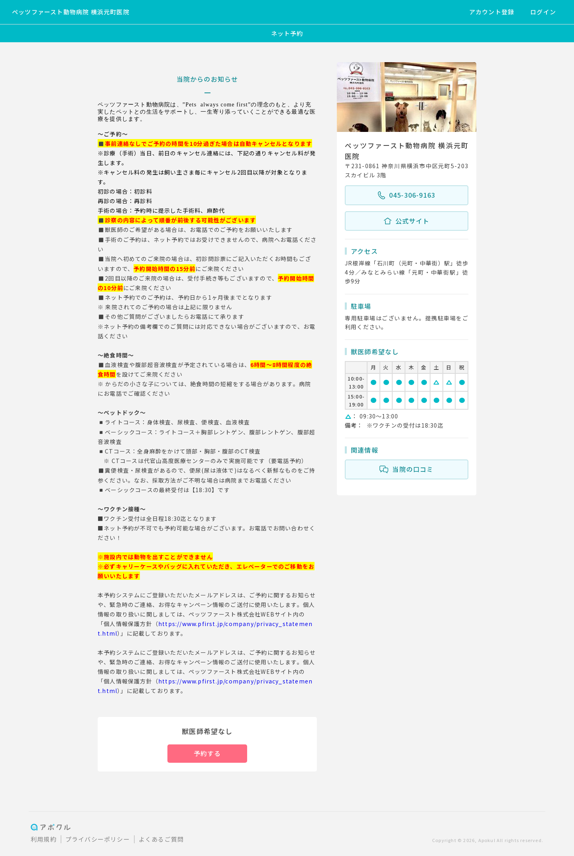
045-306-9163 (406, 195)
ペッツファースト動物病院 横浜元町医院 (71, 12)
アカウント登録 (491, 12)
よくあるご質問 (161, 839)
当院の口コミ (406, 469)
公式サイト (407, 221)
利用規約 (44, 839)
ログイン (543, 12)
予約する (207, 753)
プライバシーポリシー (97, 839)
